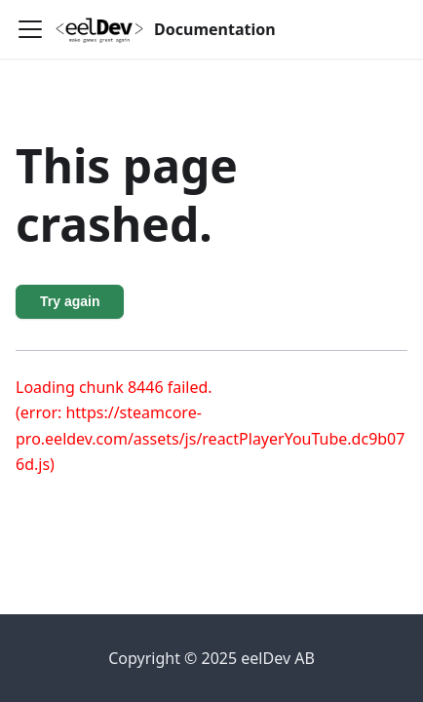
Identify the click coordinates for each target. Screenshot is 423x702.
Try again (69, 301)
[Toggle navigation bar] (30, 29)
